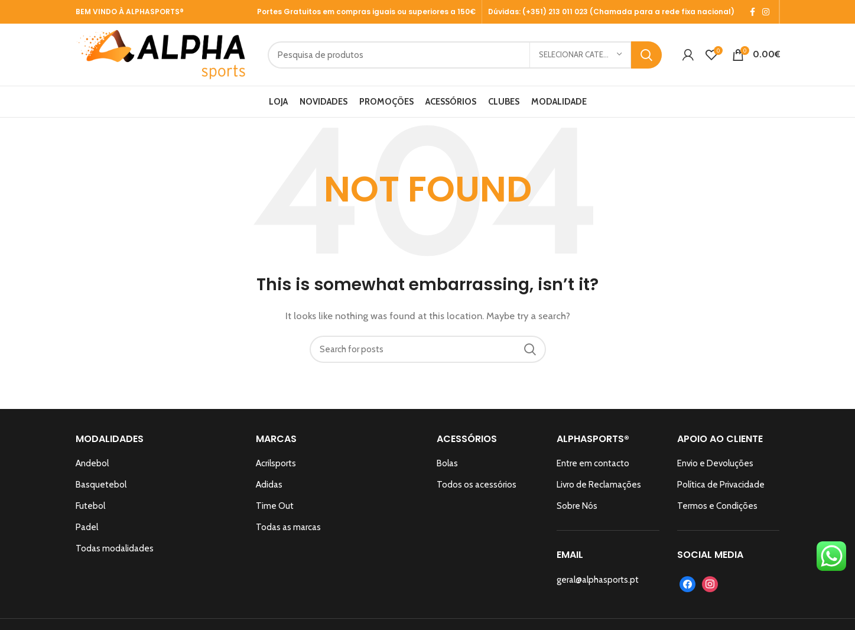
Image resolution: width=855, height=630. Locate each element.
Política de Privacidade (721, 484)
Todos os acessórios (476, 484)
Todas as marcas (288, 527)
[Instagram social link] (766, 12)
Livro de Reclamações (599, 484)
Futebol (90, 506)
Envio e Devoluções (715, 463)
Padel (87, 527)
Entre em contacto (593, 463)
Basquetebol (101, 484)
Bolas (447, 463)
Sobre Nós (577, 506)
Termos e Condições (717, 506)
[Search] (465, 55)
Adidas (269, 484)
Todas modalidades (115, 548)
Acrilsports (276, 463)
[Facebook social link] (752, 12)
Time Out (275, 506)
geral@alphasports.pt (598, 579)
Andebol (92, 463)
